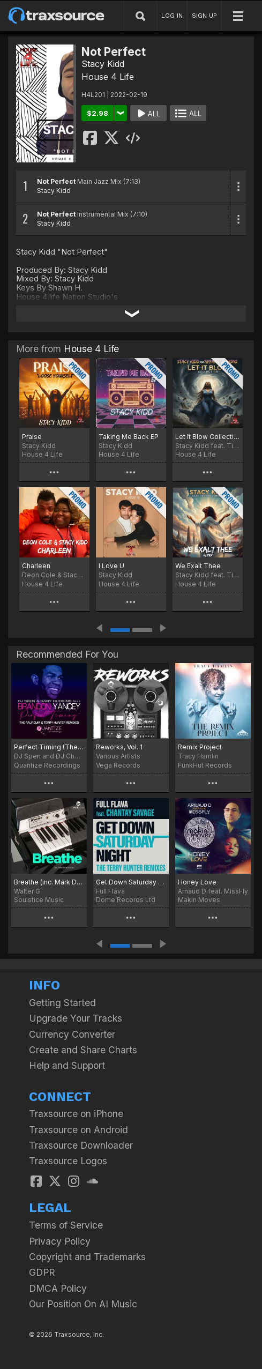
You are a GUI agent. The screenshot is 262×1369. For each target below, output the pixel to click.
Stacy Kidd (102, 63)
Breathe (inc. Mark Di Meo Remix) (49, 882)
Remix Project (200, 747)
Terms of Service (66, 1225)
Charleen (36, 566)
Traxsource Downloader (81, 1145)
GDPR (42, 1272)
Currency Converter (72, 1034)
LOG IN (172, 15)
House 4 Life (107, 76)
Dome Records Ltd (125, 900)
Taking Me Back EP (129, 437)
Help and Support (67, 1065)
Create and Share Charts (83, 1049)
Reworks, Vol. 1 (119, 747)
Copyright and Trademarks (87, 1256)
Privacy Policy (60, 1241)
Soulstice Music (39, 900)
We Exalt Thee (198, 566)
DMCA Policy (58, 1288)
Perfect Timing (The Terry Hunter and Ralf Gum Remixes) (49, 747)
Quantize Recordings (47, 765)
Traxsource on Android (78, 1129)
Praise (32, 437)
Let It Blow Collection (207, 437)
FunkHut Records (205, 765)
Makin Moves (199, 900)
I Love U (111, 566)
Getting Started (62, 1002)
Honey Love (197, 882)
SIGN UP (204, 15)
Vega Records (118, 765)
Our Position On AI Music (83, 1304)
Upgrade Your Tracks (75, 1018)
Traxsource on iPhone (76, 1113)
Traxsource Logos (68, 1160)
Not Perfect (56, 181)
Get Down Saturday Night (131, 882)
